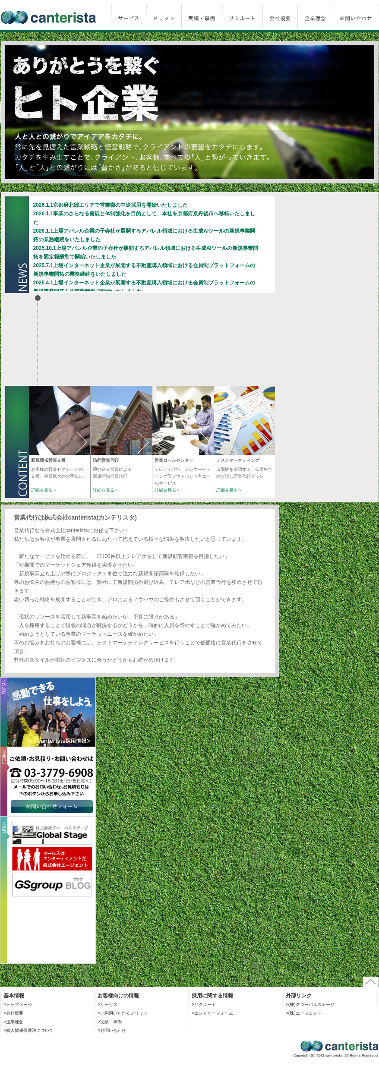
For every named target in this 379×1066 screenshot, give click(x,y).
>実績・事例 (110, 1021)
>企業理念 (13, 1021)
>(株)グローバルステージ (310, 1004)
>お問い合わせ (112, 1030)
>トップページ (17, 1004)
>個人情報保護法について (28, 1030)
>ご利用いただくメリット (123, 1013)
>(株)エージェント (304, 1013)
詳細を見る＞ (44, 490)
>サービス (107, 1004)
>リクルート (204, 1004)
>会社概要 (13, 1013)
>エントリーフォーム (212, 1013)
